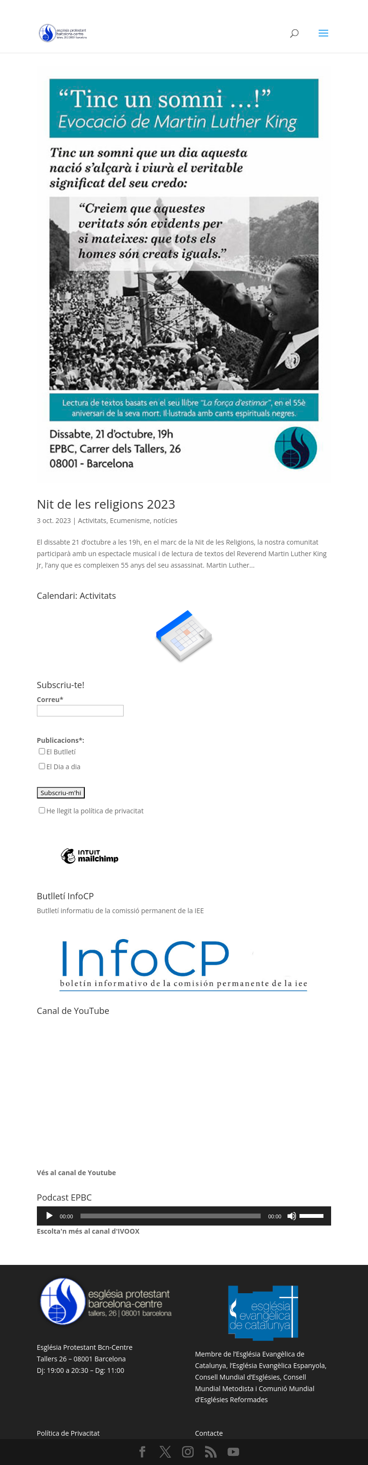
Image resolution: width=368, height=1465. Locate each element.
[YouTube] (233, 1452)
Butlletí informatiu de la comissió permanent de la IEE (120, 910)
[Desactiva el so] (292, 1216)
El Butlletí (61, 751)
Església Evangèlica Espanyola (278, 1365)
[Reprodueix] (49, 1216)
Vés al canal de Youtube (76, 1172)
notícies (165, 520)
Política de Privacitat (68, 1433)
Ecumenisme (130, 520)
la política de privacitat (108, 810)
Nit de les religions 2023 (106, 503)
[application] (184, 1216)
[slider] (170, 1216)
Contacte (209, 1433)
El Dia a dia (63, 766)
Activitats (92, 520)
